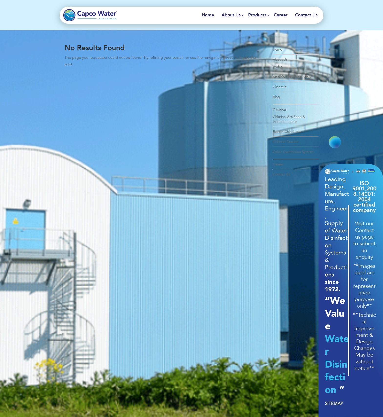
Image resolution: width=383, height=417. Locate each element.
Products (257, 15)
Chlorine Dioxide (285, 142)
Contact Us (306, 15)
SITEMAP (334, 403)
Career (280, 15)
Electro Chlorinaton (287, 132)
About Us (231, 15)
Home (208, 15)
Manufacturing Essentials (292, 77)
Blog (276, 97)
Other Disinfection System (293, 152)
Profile (277, 67)
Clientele (280, 87)
